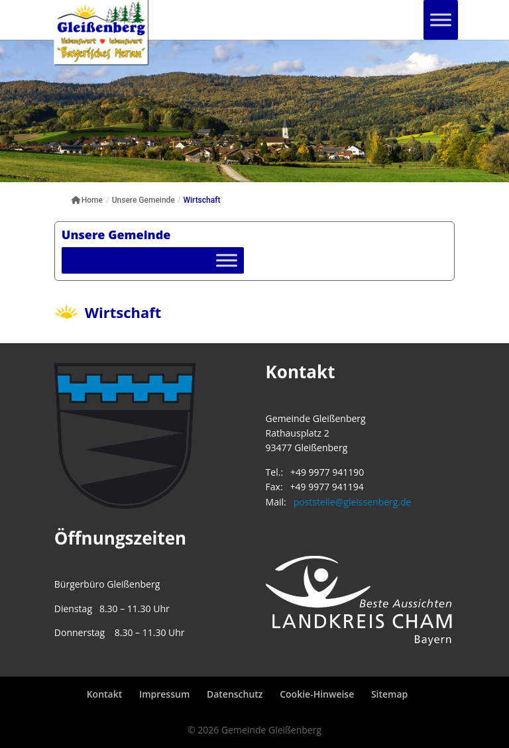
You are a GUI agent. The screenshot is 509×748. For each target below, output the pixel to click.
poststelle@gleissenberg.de (353, 502)
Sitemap (389, 694)
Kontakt (105, 694)
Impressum (164, 694)
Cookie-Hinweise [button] (317, 694)
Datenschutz (235, 694)
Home (87, 200)
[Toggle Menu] (440, 19)
